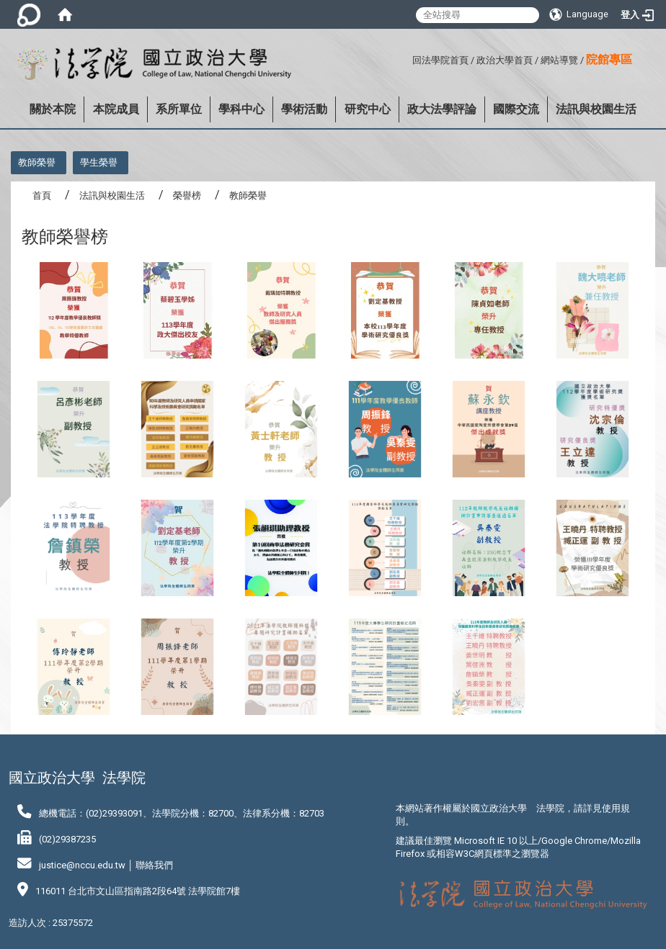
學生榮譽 (98, 162)
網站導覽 (559, 60)
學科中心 (241, 109)
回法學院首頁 (440, 60)
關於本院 (53, 109)
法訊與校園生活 (596, 109)
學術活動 (304, 109)
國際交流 (516, 109)
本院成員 (116, 109)
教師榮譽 (37, 162)
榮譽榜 (187, 195)
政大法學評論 (441, 109)
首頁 (41, 195)
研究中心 (368, 109)
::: (407, 58)
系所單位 (179, 109)
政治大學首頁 (504, 60)
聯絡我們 (154, 865)
